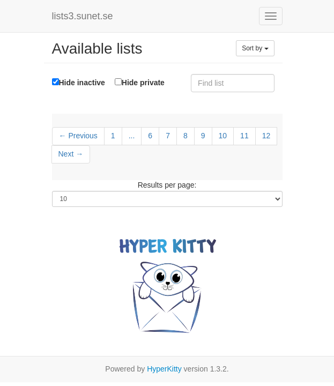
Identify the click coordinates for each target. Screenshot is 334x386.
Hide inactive (78, 82)
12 (266, 135)
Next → (71, 154)
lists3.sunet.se (82, 16)
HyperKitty (164, 369)
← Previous (78, 135)
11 (244, 135)
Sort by (255, 48)
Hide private (140, 82)
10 (223, 135)
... (132, 135)
